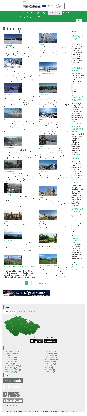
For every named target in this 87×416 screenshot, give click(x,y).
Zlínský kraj (48, 372)
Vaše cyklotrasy (25, 17)
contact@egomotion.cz (71, 411)
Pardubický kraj (50, 351)
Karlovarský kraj (10, 361)
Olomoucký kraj (10, 372)
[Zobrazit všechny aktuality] (77, 268)
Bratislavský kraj (10, 353)
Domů (22, 13)
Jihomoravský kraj (10, 359)
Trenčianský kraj (50, 359)
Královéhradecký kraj (11, 365)
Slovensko (21, 312)
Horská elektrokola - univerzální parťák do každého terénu (76, 68)
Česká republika (10, 312)
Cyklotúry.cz (13, 405)
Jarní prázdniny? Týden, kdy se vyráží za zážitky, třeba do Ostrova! (77, 209)
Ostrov (78, 124)
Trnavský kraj (49, 361)
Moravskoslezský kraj (11, 370)
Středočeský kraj (50, 357)
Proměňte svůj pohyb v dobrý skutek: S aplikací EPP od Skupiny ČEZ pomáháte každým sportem (77, 38)
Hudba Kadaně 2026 (76, 182)
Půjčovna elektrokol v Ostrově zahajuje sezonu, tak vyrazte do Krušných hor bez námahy (77, 128)
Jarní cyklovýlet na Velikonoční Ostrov (76, 158)
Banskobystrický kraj (11, 351)
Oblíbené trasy (55, 13)
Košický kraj (8, 363)
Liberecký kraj (9, 367)
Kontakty (37, 17)
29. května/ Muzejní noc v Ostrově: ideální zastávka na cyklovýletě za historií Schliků (77, 98)
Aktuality (30, 13)
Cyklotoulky (42, 13)
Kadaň (78, 205)
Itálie (6, 355)
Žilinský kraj (48, 370)
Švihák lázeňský (69, 13)
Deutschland (32, 312)
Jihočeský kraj (9, 357)
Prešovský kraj (49, 355)
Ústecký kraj (49, 363)
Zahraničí (48, 367)
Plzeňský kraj (49, 353)
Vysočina (48, 365)
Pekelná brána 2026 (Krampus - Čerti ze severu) (76, 240)
